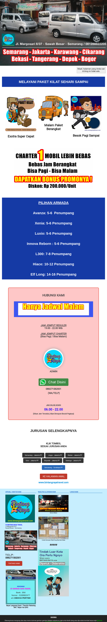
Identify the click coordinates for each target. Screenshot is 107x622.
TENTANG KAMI (14, 561)
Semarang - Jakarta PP (33, 453)
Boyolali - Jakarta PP (52, 458)
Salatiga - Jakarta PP (73, 458)
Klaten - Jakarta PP (75, 453)
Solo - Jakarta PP (32, 458)
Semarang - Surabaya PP (53, 465)
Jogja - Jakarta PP (55, 453)
